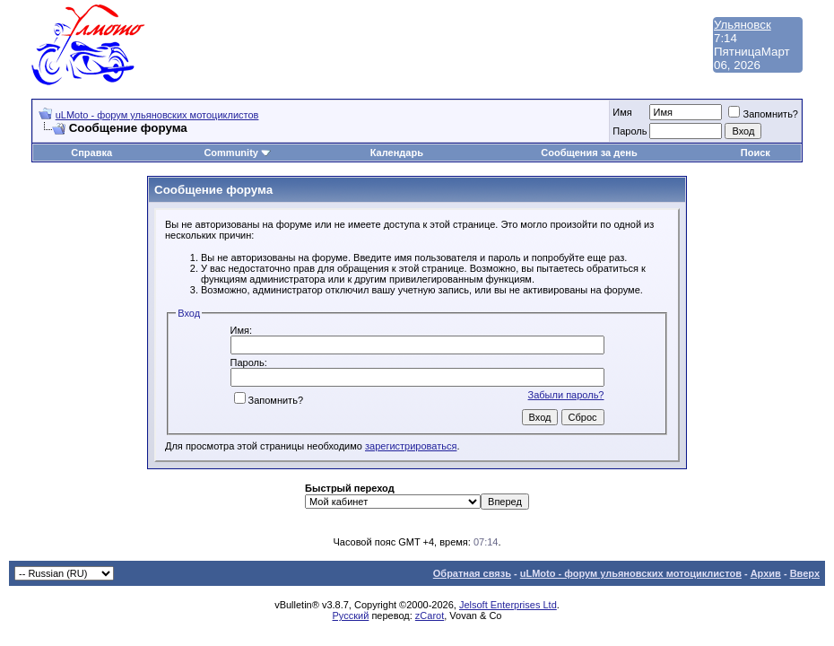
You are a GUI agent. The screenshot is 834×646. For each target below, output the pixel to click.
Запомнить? (763, 114)
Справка (91, 152)
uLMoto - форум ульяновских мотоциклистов (157, 114)
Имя (621, 112)
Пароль (629, 131)
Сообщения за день (589, 152)
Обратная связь (472, 573)
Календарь (396, 152)
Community (237, 152)
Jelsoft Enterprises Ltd (508, 604)
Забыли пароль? (566, 394)
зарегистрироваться (410, 446)
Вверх (805, 573)
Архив (766, 573)
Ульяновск (742, 24)
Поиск (755, 152)
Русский (351, 615)
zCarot (429, 615)
